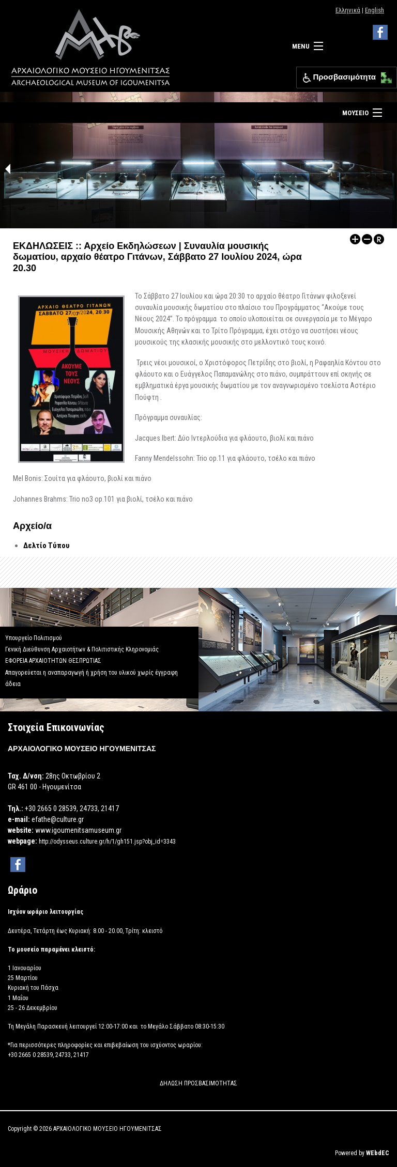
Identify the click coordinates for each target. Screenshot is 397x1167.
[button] (384, 75)
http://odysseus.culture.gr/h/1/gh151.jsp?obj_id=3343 (107, 841)
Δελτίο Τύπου (46, 545)
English (374, 10)
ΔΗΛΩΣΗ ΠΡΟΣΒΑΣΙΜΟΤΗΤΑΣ (198, 1083)
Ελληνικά (347, 10)
